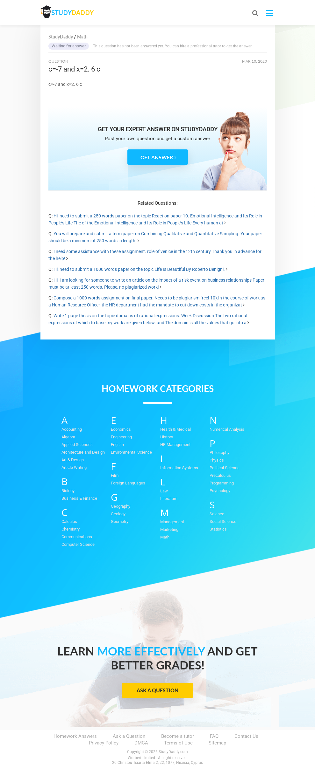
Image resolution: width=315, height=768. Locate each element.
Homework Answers (75, 736)
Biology (68, 490)
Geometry (119, 521)
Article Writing (74, 467)
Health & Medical (175, 429)
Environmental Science (131, 452)
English (117, 444)
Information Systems (179, 467)
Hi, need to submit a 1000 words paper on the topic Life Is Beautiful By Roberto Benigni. (139, 269)
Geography (120, 506)
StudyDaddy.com (173, 752)
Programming (222, 483)
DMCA (141, 743)
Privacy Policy (103, 743)
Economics (121, 429)
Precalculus (220, 475)
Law (164, 491)
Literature (168, 498)
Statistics (218, 529)
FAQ (214, 736)
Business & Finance (79, 498)
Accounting (71, 429)
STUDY (74, 12)
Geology (118, 513)
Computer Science (78, 544)
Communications (76, 536)
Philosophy (219, 452)
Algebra (68, 437)
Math (164, 537)
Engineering (121, 437)
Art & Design (72, 459)
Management (172, 521)
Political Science (225, 467)
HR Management (175, 444)
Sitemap (217, 743)
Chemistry (70, 529)
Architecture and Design (83, 452)
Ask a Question (157, 690)
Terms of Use (178, 743)
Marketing (169, 529)
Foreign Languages (128, 483)
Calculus (69, 521)
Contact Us (246, 736)
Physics (217, 460)
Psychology (220, 490)
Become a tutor (177, 736)
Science (217, 513)
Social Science (223, 521)
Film (114, 475)
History (166, 437)
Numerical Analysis (227, 429)
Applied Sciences (77, 444)
